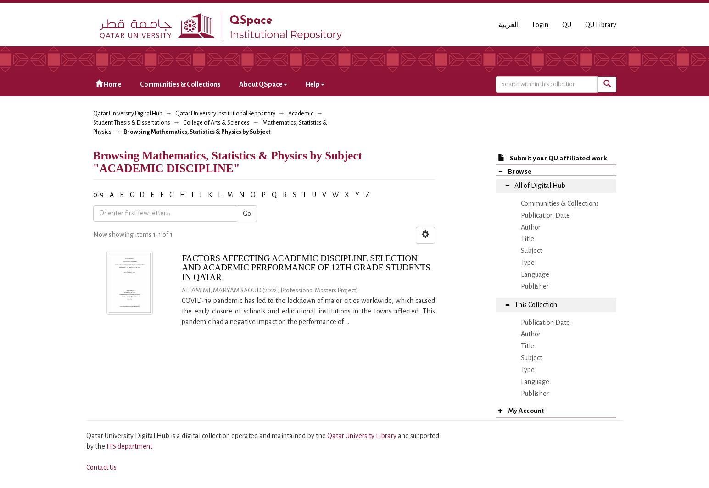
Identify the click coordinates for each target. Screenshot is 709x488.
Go (247, 213)
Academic (300, 113)
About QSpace (263, 84)
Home (108, 84)
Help (315, 84)
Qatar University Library (362, 435)
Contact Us (101, 467)
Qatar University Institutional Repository (225, 113)
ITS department (129, 446)
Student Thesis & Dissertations (131, 123)
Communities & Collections (180, 84)
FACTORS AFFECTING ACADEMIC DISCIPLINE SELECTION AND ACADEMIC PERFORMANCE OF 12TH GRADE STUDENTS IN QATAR (306, 267)
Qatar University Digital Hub (127, 113)
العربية (508, 24)
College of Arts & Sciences (216, 123)
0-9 (98, 194)
